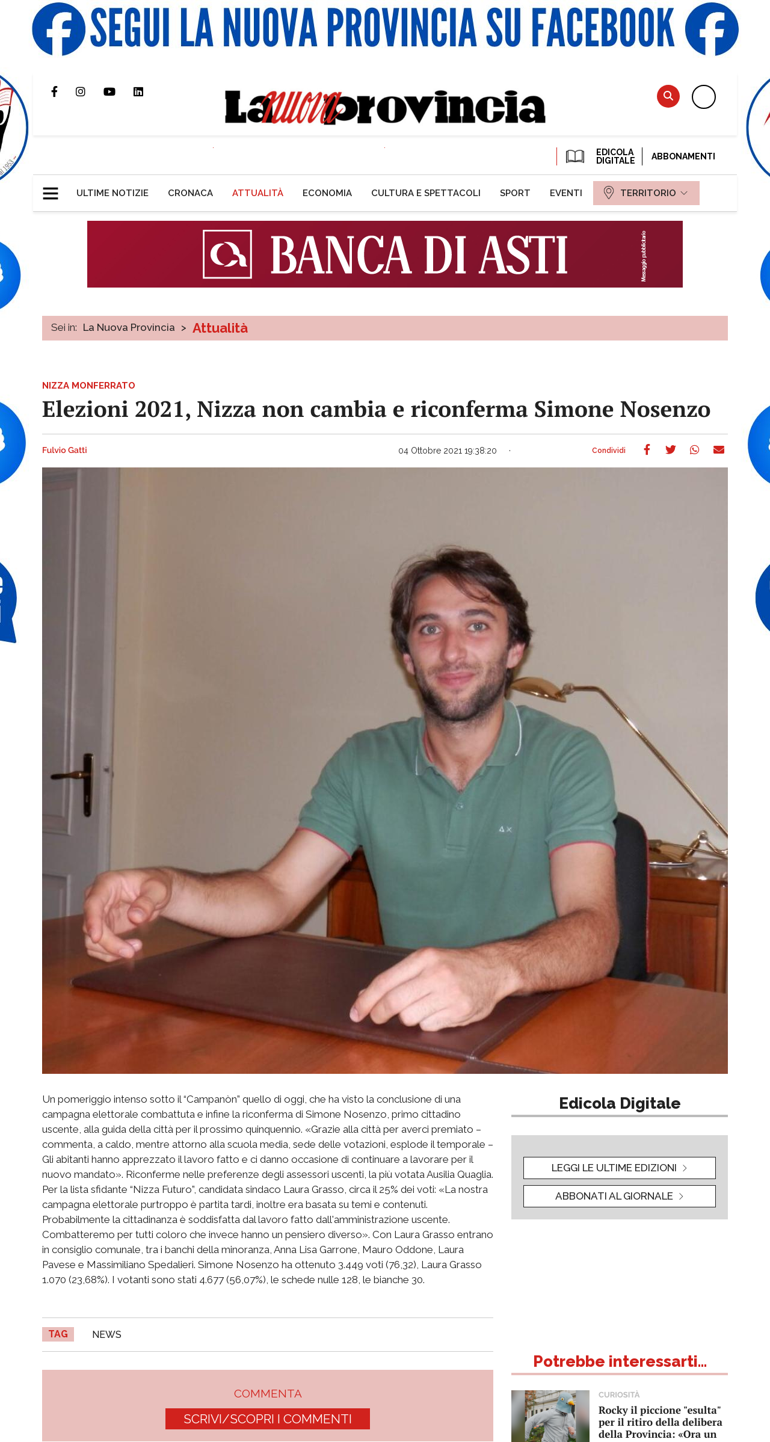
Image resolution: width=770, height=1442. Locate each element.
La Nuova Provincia (129, 327)
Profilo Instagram (89, 91)
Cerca (668, 96)
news (107, 1334)
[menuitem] (112, 193)
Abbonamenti (683, 156)
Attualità (220, 328)
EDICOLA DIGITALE (599, 156)
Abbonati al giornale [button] (614, 1196)
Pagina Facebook (63, 91)
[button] (55, 188)
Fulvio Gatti (64, 450)
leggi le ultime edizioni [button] (614, 1168)
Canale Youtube (118, 91)
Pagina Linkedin (147, 91)
